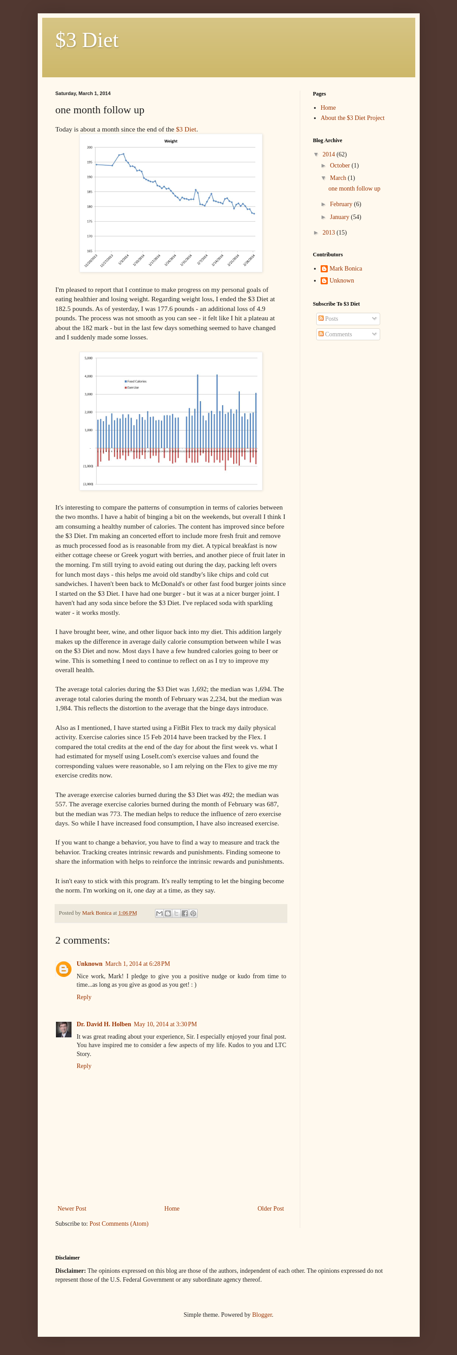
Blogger (262, 1314)
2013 (329, 232)
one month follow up (354, 188)
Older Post (271, 1208)
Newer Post (72, 1208)
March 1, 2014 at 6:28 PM (137, 963)
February (342, 204)
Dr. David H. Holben (104, 1024)
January (340, 217)
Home (171, 1208)
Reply (84, 997)
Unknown (90, 963)
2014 (329, 154)
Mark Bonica (346, 268)
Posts (328, 318)
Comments (335, 334)
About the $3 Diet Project (353, 118)
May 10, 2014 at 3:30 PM (165, 1024)
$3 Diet (87, 40)
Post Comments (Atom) (119, 1223)
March (339, 178)
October (341, 165)
